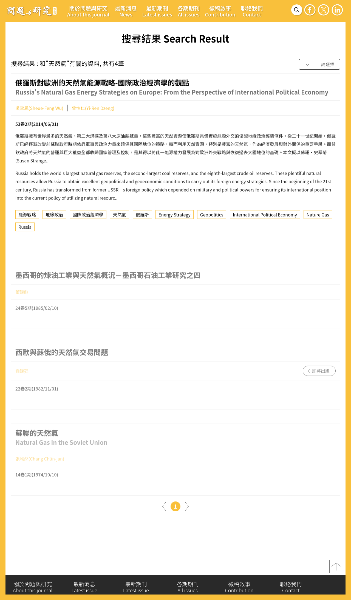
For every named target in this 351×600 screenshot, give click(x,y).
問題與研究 (32, 10)
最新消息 (126, 11)
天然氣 (119, 217)
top (336, 569)
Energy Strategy (174, 217)
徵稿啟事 (220, 11)
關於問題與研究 (88, 11)
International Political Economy (265, 217)
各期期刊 (189, 11)
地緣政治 (54, 217)
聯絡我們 (252, 11)
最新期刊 (157, 11)
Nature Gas (318, 217)
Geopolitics (211, 217)
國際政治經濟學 (88, 217)
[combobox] (319, 64)
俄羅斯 (142, 217)
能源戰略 (27, 217)
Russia (25, 229)
